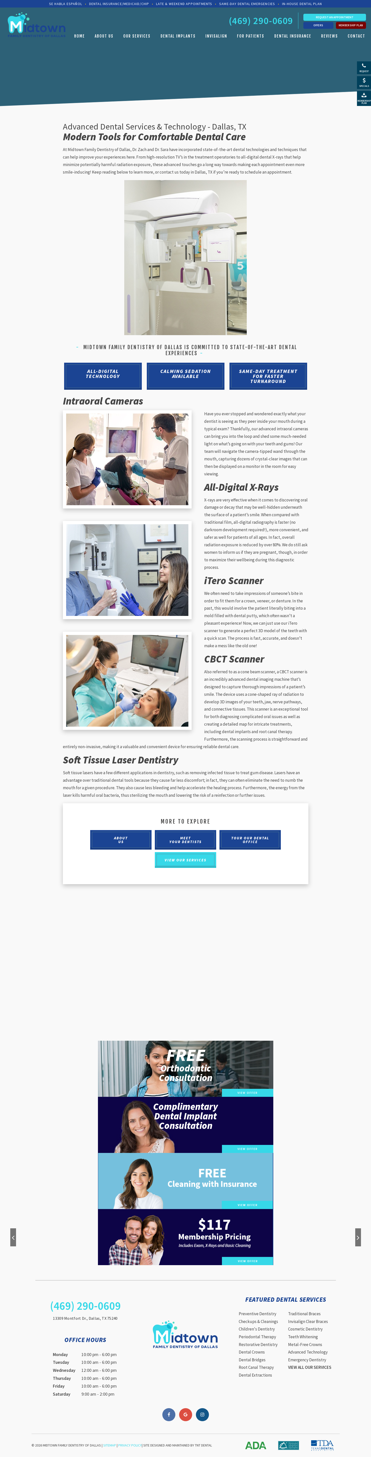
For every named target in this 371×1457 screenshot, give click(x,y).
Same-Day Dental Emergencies (247, 4)
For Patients (250, 36)
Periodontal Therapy (257, 1337)
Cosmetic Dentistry (305, 1329)
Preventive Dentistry (257, 1313)
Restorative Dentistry (258, 1344)
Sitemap (109, 1445)
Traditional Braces (304, 1313)
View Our (185, 860)
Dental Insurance (292, 36)
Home (79, 36)
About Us (104, 36)
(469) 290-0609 (261, 21)
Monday (60, 1354)
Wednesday (64, 1370)
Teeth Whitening (303, 1337)
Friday (59, 1386)
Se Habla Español (65, 4)
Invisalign (216, 36)
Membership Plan (351, 25)
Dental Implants (178, 36)
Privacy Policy (130, 1445)
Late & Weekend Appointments (184, 4)
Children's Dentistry (257, 1329)
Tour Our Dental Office (250, 840)
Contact (356, 36)
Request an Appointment (334, 17)
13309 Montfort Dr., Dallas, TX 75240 (85, 1318)
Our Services (137, 36)
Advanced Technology (308, 1352)
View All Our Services (309, 1367)
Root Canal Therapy (256, 1367)
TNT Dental (203, 1445)
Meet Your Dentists (185, 840)
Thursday (62, 1378)
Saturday (61, 1394)
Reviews (329, 36)
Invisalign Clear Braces (308, 1321)
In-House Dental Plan (302, 4)
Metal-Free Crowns (305, 1344)
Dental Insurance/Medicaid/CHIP (119, 4)
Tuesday (61, 1362)
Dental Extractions (255, 1375)
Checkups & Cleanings (258, 1321)
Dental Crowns (252, 1352)
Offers (318, 25)
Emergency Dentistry (307, 1360)
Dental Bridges (252, 1360)
